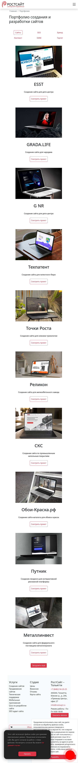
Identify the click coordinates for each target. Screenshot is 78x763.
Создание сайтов (16, 686)
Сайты (18, 32)
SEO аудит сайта (16, 711)
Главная (13, 11)
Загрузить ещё (38, 665)
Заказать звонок (59, 715)
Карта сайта (35, 694)
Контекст (18, 38)
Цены (32, 686)
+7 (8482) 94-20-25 (59, 689)
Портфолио (24, 11)
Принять (55, 757)
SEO (39, 32)
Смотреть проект (38, 98)
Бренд (60, 32)
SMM (39, 38)
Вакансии (34, 689)
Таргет (60, 38)
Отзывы (33, 691)
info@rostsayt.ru (58, 705)
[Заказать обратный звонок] (70, 752)
